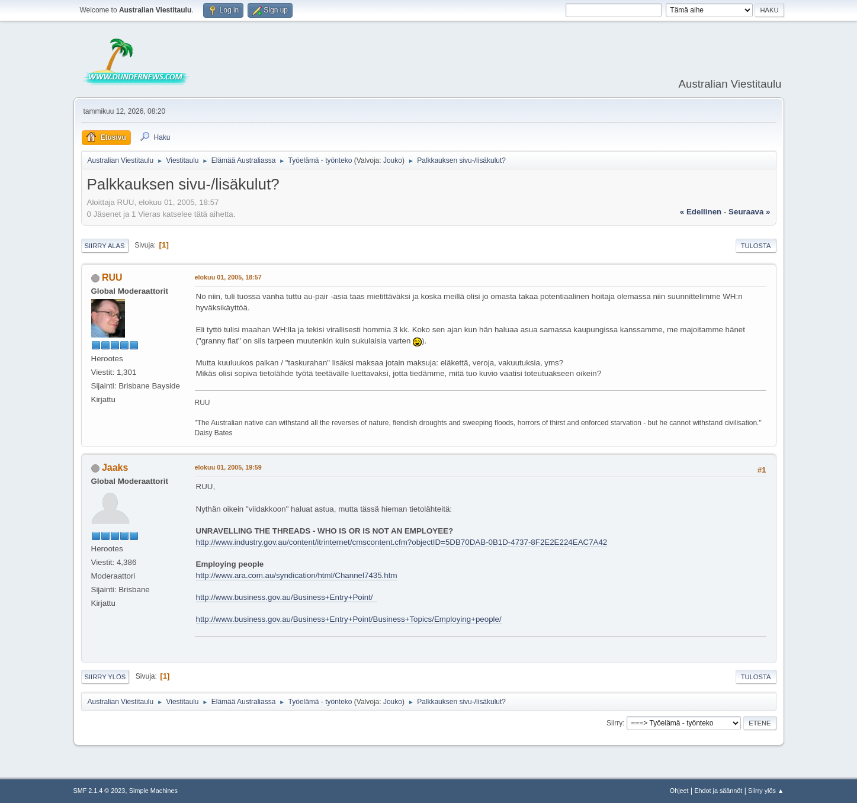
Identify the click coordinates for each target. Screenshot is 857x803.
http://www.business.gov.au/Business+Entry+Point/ (286, 597)
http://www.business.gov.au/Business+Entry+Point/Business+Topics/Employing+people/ (349, 619)
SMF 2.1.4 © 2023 (99, 790)
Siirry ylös (105, 676)
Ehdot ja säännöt (718, 790)
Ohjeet (679, 790)
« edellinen (700, 211)
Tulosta (756, 245)
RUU (112, 277)
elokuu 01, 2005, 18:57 (228, 277)
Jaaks (115, 467)
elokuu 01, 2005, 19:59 (228, 467)
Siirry (614, 723)
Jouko (392, 160)
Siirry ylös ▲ (766, 790)
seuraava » (749, 211)
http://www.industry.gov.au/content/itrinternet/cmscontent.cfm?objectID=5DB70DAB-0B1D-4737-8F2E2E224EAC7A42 (402, 542)
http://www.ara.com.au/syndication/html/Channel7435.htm (296, 575)
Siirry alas (105, 245)
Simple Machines (153, 790)
